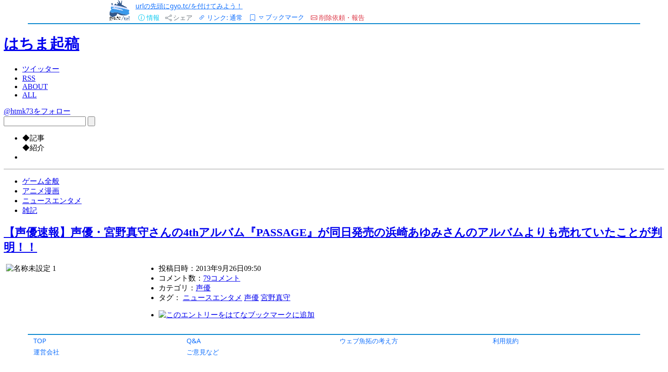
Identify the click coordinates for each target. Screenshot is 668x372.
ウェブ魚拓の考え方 (369, 340)
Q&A (193, 340)
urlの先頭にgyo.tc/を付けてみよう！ (189, 5)
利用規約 (506, 340)
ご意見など (202, 351)
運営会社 (46, 351)
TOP (39, 340)
